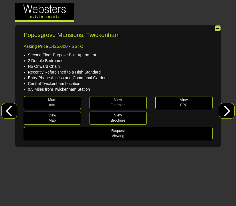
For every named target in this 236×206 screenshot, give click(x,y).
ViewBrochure (118, 117)
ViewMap (52, 117)
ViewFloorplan (118, 102)
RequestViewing (118, 133)
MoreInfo (52, 102)
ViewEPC (184, 102)
